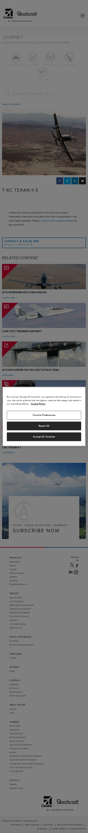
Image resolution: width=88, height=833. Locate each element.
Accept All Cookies (44, 436)
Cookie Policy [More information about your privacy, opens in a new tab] (38, 404)
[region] (44, 416)
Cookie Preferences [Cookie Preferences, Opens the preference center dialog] (44, 415)
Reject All (44, 426)
